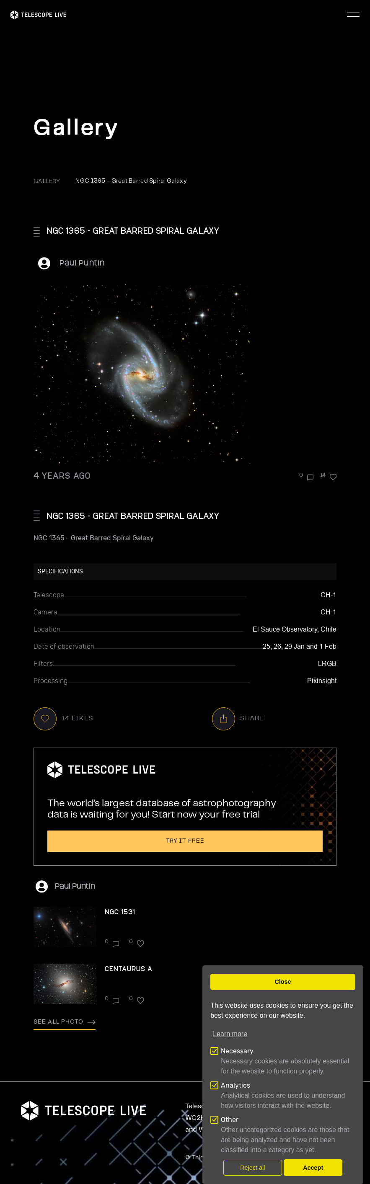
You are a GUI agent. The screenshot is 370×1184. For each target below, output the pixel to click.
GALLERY (47, 181)
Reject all (252, 1167)
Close (282, 981)
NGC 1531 (120, 911)
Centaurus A (129, 968)
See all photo (65, 1022)
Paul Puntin (82, 262)
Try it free (185, 841)
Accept (313, 1167)
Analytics (235, 1085)
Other (229, 1120)
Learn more (230, 1033)
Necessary (237, 1051)
